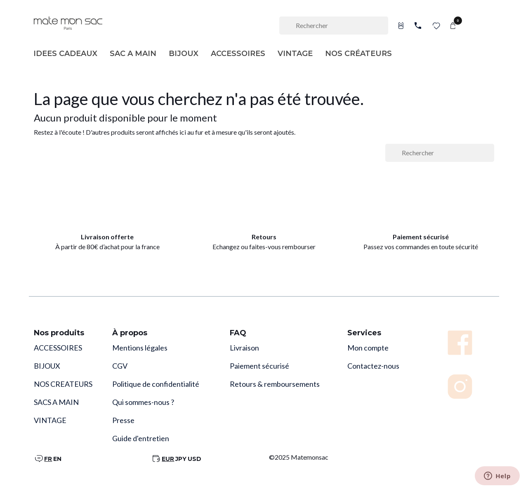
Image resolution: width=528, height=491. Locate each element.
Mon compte (368, 348)
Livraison (244, 348)
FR (48, 459)
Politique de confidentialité (155, 384)
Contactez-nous (373, 366)
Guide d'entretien (140, 438)
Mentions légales (139, 348)
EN (57, 459)
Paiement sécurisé (259, 366)
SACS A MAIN (56, 402)
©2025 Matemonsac (298, 457)
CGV (119, 366)
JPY (180, 459)
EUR (168, 459)
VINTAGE (50, 420)
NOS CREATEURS (63, 384)
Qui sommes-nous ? (143, 402)
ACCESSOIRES (58, 348)
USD (194, 459)
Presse (123, 420)
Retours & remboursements (275, 384)
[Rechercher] (333, 25)
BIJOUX (47, 366)
